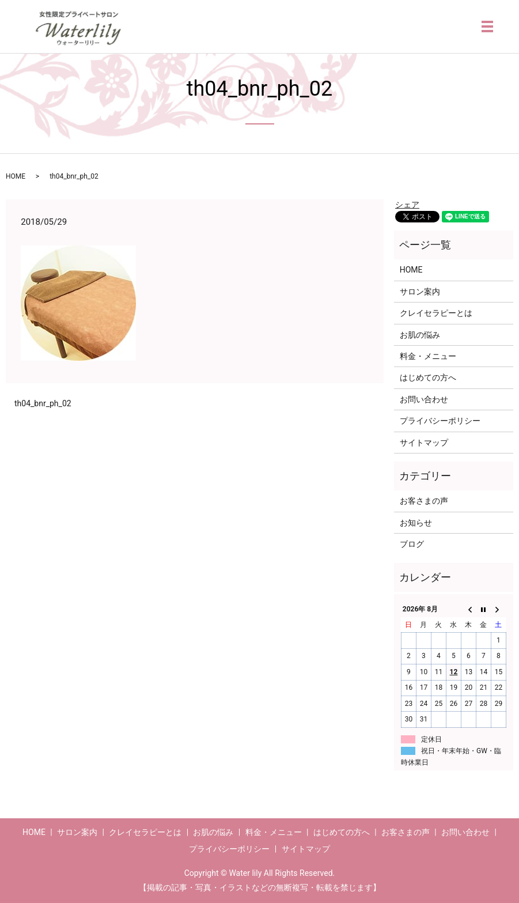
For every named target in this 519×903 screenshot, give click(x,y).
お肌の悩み (420, 334)
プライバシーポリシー (440, 420)
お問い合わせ (424, 399)
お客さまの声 (424, 500)
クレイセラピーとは (436, 313)
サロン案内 (420, 291)
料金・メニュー (428, 356)
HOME (15, 176)
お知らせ (416, 522)
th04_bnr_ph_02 (42, 403)
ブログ (412, 544)
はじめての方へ (428, 377)
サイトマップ (424, 442)
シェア (407, 204)
